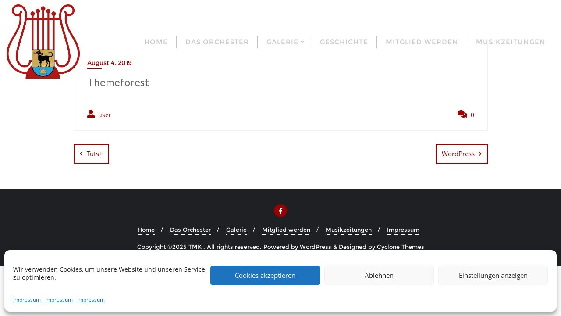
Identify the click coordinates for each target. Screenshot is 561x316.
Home (146, 229)
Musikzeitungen (349, 229)
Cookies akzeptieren (265, 275)
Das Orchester (190, 229)
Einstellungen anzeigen (493, 275)
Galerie (236, 229)
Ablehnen (379, 275)
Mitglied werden (286, 229)
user (99, 114)
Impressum (27, 299)
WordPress (458, 153)
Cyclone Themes (400, 246)
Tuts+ (95, 153)
